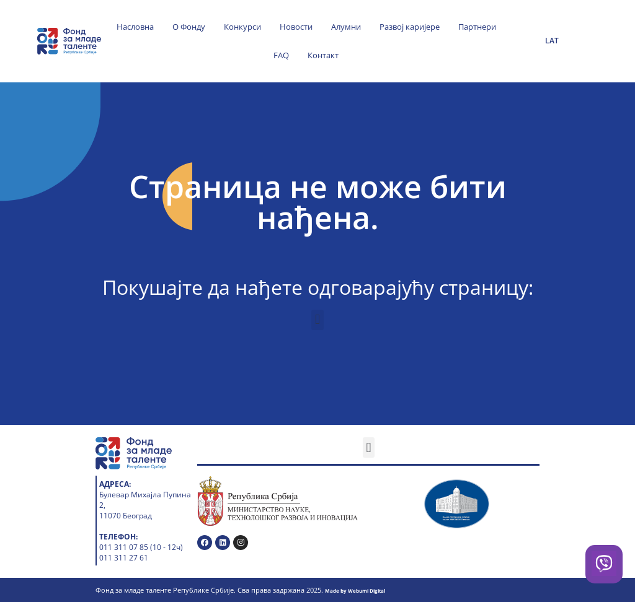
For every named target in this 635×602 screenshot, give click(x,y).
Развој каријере (410, 26)
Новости (296, 26)
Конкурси (242, 26)
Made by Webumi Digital (355, 590)
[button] (317, 320)
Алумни (346, 26)
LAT (552, 40)
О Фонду (188, 26)
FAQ (281, 55)
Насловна (135, 26)
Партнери (477, 26)
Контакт (323, 55)
